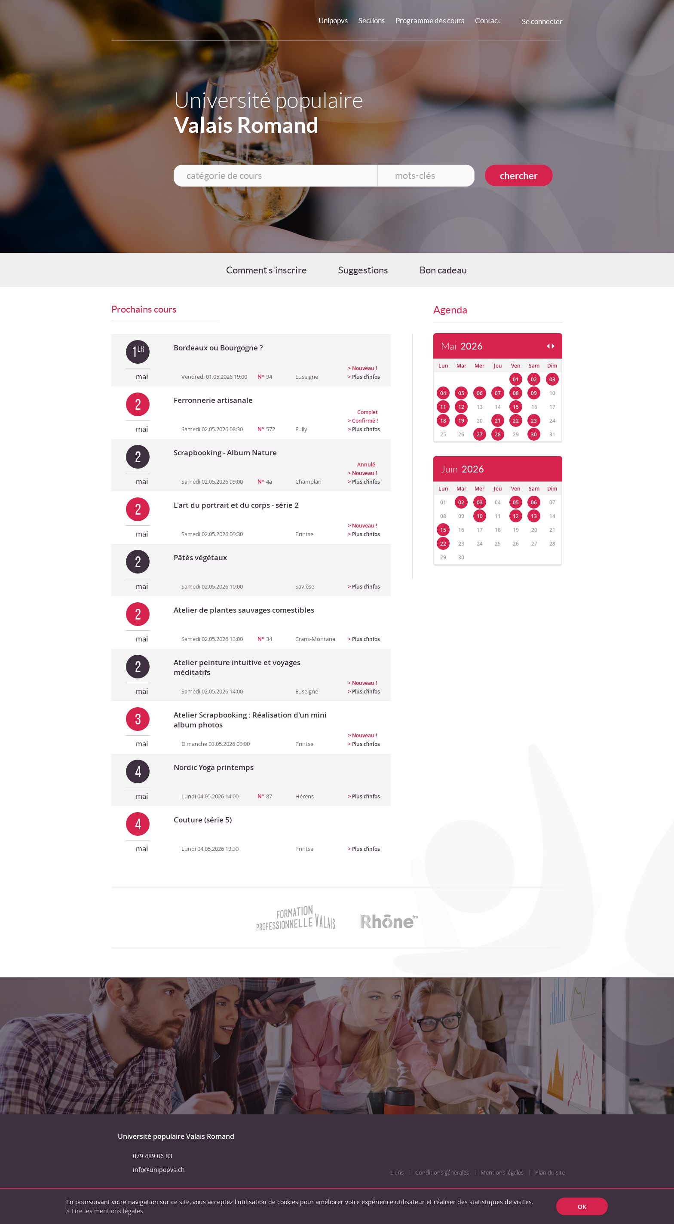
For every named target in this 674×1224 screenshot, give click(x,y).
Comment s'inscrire (266, 270)
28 (498, 434)
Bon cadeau (443, 270)
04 (443, 393)
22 (516, 420)
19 (461, 420)
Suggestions (363, 270)
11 (443, 407)
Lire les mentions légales (107, 1211)
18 (443, 420)
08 (516, 393)
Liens (397, 1172)
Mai (462, 346)
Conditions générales (442, 1172)
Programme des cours (429, 20)
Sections (371, 20)
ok (582, 1207)
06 (480, 393)
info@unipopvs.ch (159, 1170)
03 (552, 379)
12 (461, 407)
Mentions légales (502, 1172)
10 (480, 516)
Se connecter (542, 21)
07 (498, 393)
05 (461, 393)
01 (516, 379)
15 (516, 407)
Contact (487, 20)
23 (534, 420)
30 (534, 434)
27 (480, 434)
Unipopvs (333, 20)
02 (534, 379)
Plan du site (550, 1172)
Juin (462, 469)
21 (498, 420)
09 (534, 393)
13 (534, 516)
